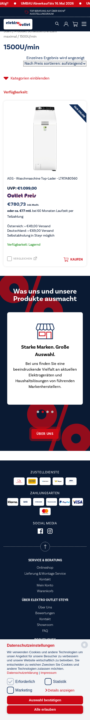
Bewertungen (45, 613)
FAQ (45, 631)
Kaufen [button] (73, 259)
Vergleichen (19, 258)
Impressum (48, 673)
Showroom (45, 625)
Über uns (45, 434)
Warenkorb (45, 591)
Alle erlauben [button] (45, 709)
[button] (59, 690)
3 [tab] (47, 412)
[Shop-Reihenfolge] (54, 64)
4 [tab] (52, 412)
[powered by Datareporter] (84, 647)
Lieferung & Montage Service (45, 574)
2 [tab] (43, 412)
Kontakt (45, 579)
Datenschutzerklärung (23, 673)
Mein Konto (45, 585)
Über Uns (45, 607)
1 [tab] (38, 412)
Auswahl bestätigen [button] (45, 700)
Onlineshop (45, 568)
